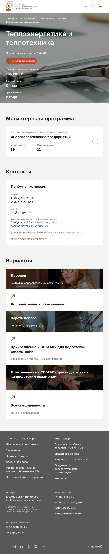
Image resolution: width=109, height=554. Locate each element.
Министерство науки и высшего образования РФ (22, 469)
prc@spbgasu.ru (21, 212)
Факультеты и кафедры (21, 438)
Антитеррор (62, 438)
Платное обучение (17, 456)
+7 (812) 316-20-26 (22, 198)
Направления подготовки (22, 444)
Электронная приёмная (68, 513)
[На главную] (23, 6)
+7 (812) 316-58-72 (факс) (69, 502)
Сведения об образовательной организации (65, 469)
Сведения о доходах (67, 453)
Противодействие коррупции (24, 477)
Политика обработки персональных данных (68, 446)
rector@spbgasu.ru (65, 507)
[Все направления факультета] (55, 239)
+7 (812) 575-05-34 (65, 496)
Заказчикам (13, 450)
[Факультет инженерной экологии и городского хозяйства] (55, 232)
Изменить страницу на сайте (72, 459)
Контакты (60, 478)
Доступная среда (17, 461)
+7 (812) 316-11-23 (22, 202)
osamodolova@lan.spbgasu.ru (30, 225)
